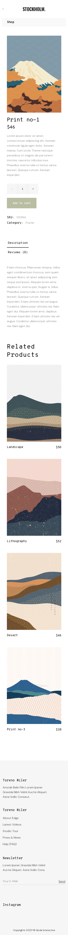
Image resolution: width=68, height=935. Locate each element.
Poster (30, 223)
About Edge (11, 818)
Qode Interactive (45, 930)
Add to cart (22, 203)
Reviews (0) (18, 252)
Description (18, 243)
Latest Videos (12, 824)
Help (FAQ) (10, 844)
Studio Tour (10, 831)
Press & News (12, 837)
